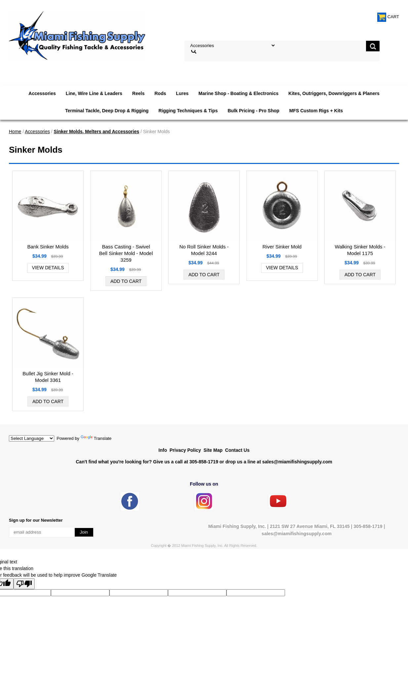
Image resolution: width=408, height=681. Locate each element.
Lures (182, 93)
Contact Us (237, 450)
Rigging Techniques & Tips (188, 110)
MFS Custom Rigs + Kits (316, 110)
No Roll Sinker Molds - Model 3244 (203, 250)
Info (162, 450)
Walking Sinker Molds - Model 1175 (360, 250)
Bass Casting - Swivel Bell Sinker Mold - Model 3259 (126, 253)
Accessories (42, 93)
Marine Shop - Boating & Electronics (238, 93)
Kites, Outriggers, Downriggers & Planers (333, 93)
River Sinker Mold (282, 246)
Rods (160, 93)
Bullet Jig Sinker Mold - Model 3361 (47, 377)
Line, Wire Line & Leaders (94, 93)
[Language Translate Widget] (31, 438)
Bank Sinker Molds (47, 246)
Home (15, 131)
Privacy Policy (185, 450)
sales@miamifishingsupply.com (297, 461)
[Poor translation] (24, 583)
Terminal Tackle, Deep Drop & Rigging (106, 110)
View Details (48, 267)
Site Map (213, 450)
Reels (138, 93)
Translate (96, 438)
